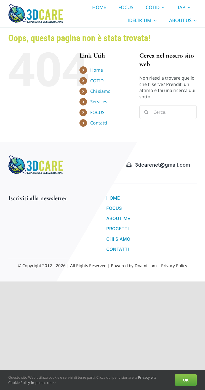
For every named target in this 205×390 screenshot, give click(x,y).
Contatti (98, 123)
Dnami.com (146, 265)
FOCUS (97, 112)
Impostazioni (43, 382)
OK (186, 380)
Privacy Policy (174, 265)
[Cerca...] (168, 112)
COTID (97, 81)
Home (96, 70)
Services (98, 102)
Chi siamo (100, 91)
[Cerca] (146, 112)
